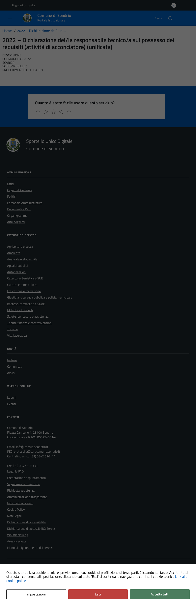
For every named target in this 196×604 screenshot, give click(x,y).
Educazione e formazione (24, 291)
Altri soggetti (16, 221)
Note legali (14, 515)
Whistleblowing (17, 534)
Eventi (11, 403)
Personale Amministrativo (24, 202)
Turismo (12, 329)
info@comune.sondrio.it (32, 446)
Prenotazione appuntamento (26, 477)
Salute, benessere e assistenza (27, 316)
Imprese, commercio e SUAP (26, 303)
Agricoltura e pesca (20, 246)
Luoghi (11, 397)
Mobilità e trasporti (20, 310)
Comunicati (14, 366)
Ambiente (13, 252)
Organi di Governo (19, 190)
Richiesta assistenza (21, 490)
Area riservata (16, 541)
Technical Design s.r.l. (35, 589)
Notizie (12, 360)
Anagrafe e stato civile (22, 259)
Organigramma (17, 215)
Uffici (10, 183)
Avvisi (11, 372)
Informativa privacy (20, 503)
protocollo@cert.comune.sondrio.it (37, 451)
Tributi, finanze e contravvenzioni (29, 322)
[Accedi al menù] (7, 18)
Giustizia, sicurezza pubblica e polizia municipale (39, 297)
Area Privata (15, 566)
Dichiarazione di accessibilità (26, 522)
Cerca (158, 18)
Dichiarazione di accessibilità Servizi (31, 528)
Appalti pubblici (17, 265)
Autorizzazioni (16, 272)
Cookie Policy (16, 509)
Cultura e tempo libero (22, 284)
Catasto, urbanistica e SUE (25, 278)
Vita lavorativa (17, 335)
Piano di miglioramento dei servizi (30, 547)
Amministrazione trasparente (27, 496)
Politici (11, 196)
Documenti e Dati (19, 209)
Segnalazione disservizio (23, 484)
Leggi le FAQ (15, 471)
